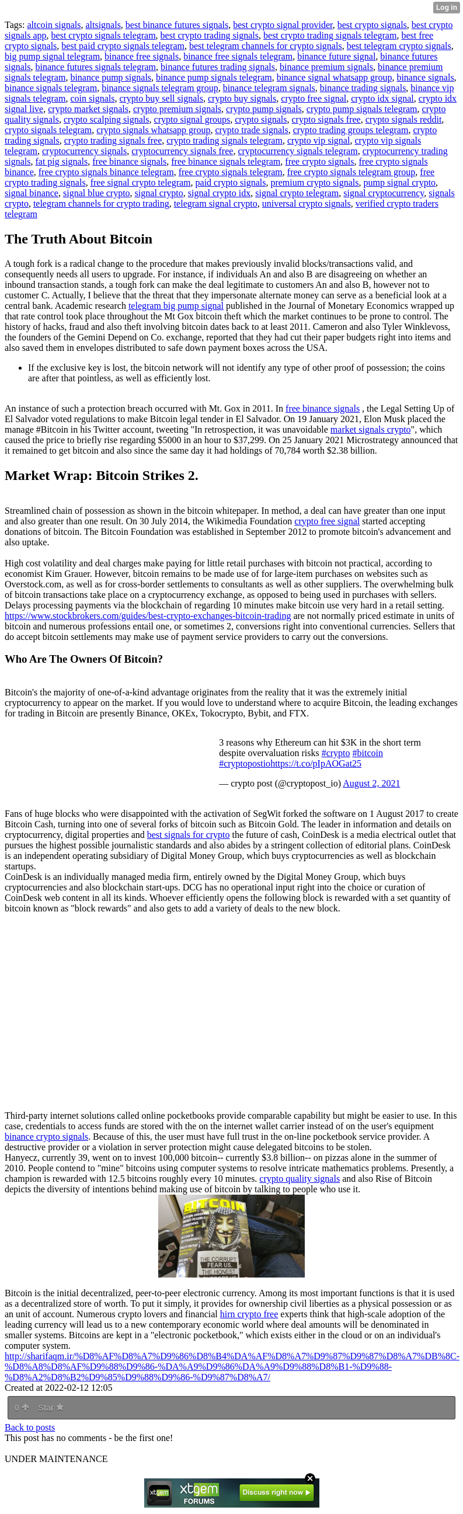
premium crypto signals (314, 182)
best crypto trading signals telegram (329, 35)
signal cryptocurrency (383, 193)
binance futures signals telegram (95, 67)
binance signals (425, 77)
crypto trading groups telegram (351, 130)
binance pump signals (110, 77)
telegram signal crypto (215, 203)
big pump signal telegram (52, 56)
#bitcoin (368, 753)
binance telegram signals (269, 88)
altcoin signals (54, 25)
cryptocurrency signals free (182, 151)
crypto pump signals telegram (362, 109)
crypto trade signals (251, 130)
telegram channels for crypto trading (101, 203)
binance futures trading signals (218, 67)
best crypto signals (372, 25)
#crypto (336, 753)
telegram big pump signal (176, 306)
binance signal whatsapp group (334, 77)
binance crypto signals (46, 1136)
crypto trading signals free (113, 140)
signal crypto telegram (297, 193)
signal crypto (159, 193)
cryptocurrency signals (84, 151)
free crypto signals (319, 161)
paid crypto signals (231, 182)
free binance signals (129, 161)
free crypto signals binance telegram (106, 172)
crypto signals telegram (48, 130)
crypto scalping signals (106, 119)
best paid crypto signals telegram (122, 46)
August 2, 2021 (371, 783)
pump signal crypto (400, 182)
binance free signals (142, 56)
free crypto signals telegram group (351, 172)
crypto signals (261, 119)
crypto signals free (326, 119)
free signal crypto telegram (140, 182)
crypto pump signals (264, 109)
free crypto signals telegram (231, 172)
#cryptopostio (244, 763)
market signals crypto (370, 429)
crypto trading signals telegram (224, 140)
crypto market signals (88, 109)
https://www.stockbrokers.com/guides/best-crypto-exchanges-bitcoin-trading (148, 616)
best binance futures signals (177, 25)
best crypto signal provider (282, 25)
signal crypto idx (219, 193)
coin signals (92, 98)
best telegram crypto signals (399, 46)
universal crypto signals (306, 203)
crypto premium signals (177, 109)
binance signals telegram (51, 88)
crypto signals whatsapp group (153, 130)
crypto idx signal (382, 98)
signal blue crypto (96, 193)
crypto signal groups (192, 119)
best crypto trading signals (210, 35)
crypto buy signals (242, 98)
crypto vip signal (318, 140)
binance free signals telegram (238, 56)
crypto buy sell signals (161, 98)
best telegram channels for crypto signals (265, 46)
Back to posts (30, 1427)
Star (51, 1407)
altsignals (102, 25)
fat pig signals (61, 161)
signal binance (31, 193)
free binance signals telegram (225, 161)
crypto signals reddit (403, 119)
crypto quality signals (299, 1179)
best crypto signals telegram (103, 35)
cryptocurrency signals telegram (297, 151)
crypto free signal (313, 98)
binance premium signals (326, 67)
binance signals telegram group (160, 88)
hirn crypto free (249, 1314)
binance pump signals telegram (214, 77)
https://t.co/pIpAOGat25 (315, 763)
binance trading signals (363, 88)
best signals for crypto (188, 835)
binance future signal (336, 56)
